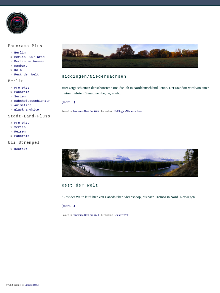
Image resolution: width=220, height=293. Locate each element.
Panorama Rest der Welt (85, 111)
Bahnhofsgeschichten (32, 101)
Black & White (26, 109)
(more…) (68, 102)
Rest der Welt (121, 214)
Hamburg (20, 65)
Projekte (21, 87)
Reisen (20, 131)
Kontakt (20, 149)
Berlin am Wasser (29, 61)
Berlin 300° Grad (29, 57)
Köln (18, 70)
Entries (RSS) (32, 284)
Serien (20, 96)
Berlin (20, 52)
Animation (22, 105)
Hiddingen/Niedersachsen (128, 111)
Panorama (21, 92)
